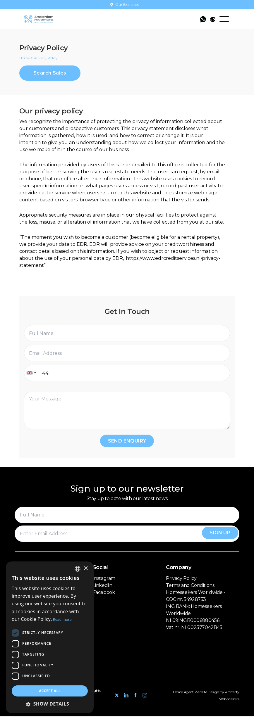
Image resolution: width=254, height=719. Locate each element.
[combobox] (31, 374)
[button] (50, 703)
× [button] (85, 568)
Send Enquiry (127, 442)
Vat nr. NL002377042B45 (194, 630)
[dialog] (50, 637)
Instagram (104, 581)
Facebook (104, 595)
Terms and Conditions (190, 588)
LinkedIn (102, 588)
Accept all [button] (50, 690)
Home (24, 58)
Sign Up (217, 536)
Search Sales (49, 73)
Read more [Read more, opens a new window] (62, 619)
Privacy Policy (181, 581)
